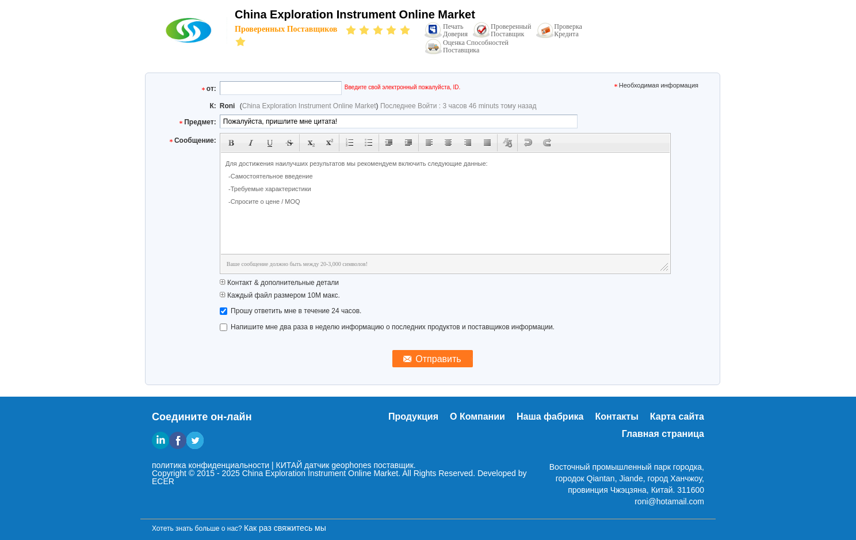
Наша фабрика (550, 416)
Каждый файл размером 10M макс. (280, 295)
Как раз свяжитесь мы (285, 528)
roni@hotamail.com (669, 501)
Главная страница (663, 434)
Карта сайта (677, 416)
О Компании (477, 416)
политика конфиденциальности (210, 465)
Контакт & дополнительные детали (279, 283)
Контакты (616, 416)
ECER (163, 481)
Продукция (413, 416)
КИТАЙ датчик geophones (323, 465)
